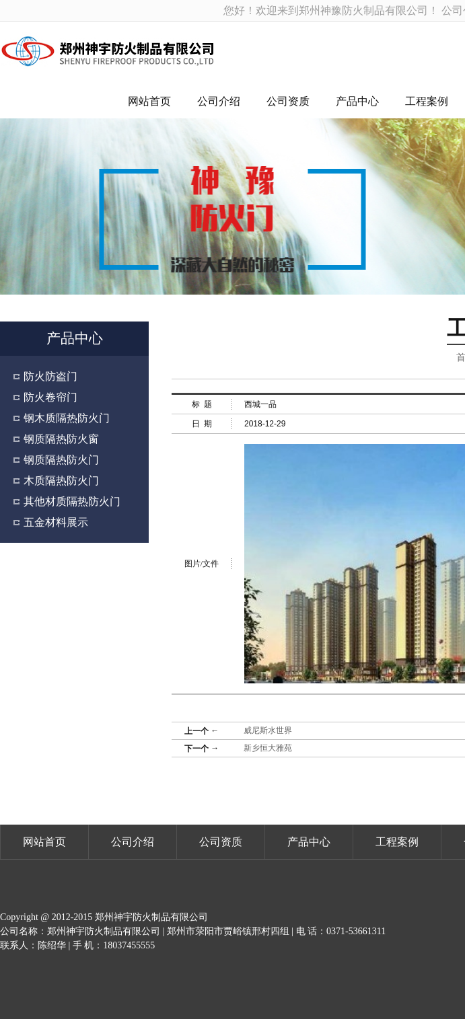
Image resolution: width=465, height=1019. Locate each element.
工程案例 (426, 101)
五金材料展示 (56, 522)
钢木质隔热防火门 (67, 418)
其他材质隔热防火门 (72, 501)
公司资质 (288, 101)
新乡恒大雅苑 (268, 748)
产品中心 (357, 101)
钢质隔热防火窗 (61, 439)
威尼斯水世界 (268, 730)
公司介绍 (218, 101)
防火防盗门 (50, 376)
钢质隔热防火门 (61, 459)
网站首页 (149, 101)
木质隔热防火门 (61, 480)
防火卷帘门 (50, 397)
